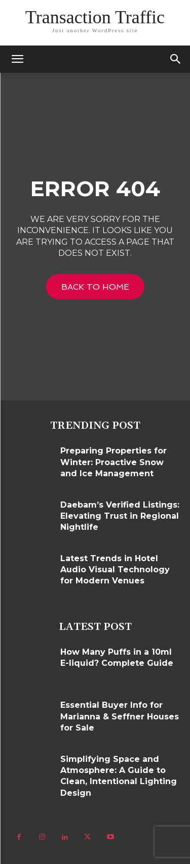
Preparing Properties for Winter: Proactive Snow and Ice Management (113, 462)
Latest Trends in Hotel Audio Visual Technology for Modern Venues (115, 570)
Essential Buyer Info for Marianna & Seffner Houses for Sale (119, 716)
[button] (176, 59)
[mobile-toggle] (17, 59)
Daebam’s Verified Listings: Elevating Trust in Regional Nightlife (119, 516)
